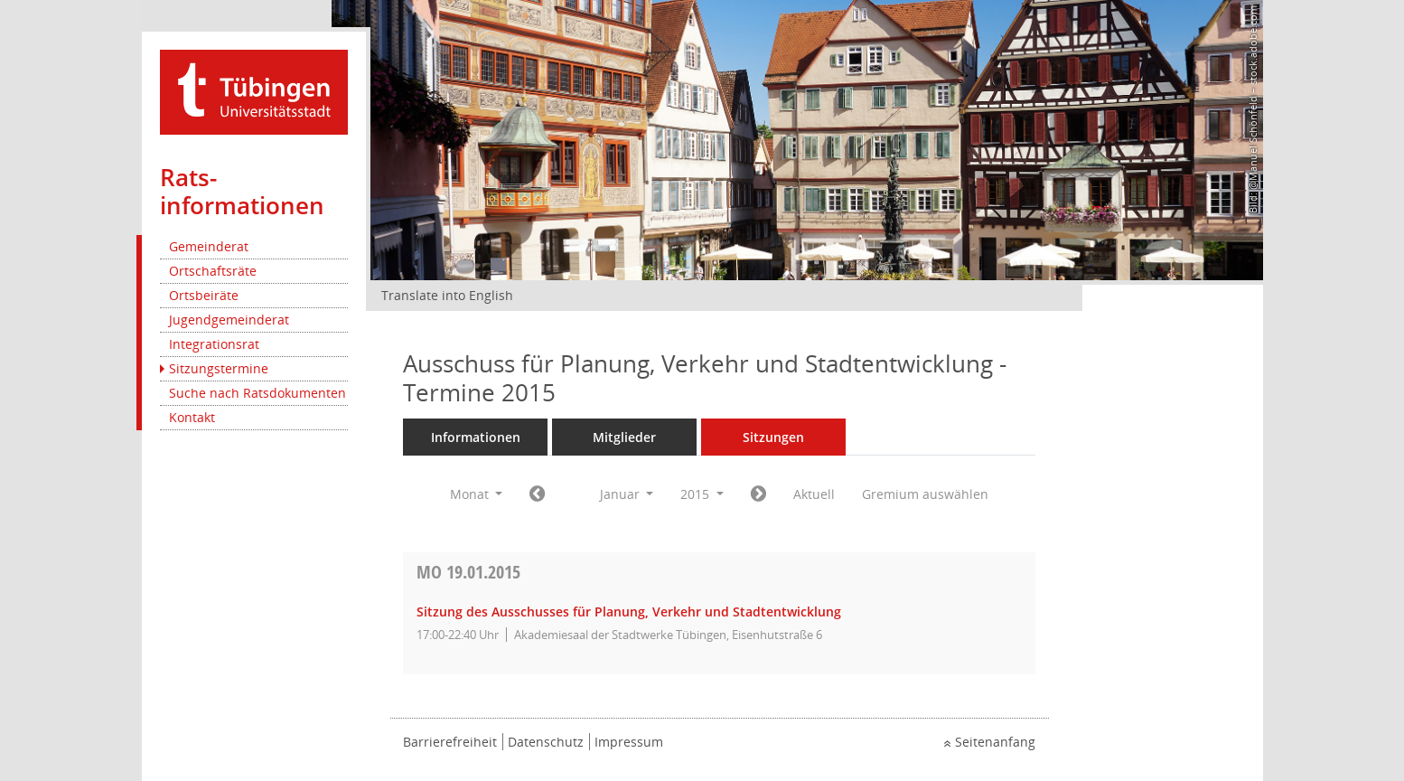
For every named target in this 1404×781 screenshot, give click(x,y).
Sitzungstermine (218, 368)
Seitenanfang (995, 741)
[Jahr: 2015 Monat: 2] (758, 494)
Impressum (628, 741)
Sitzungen (773, 437)
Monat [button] (476, 494)
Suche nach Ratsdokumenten (257, 392)
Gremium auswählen (925, 494)
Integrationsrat (214, 344)
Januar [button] (627, 494)
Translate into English (447, 295)
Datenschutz (546, 741)
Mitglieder (624, 437)
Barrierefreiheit (450, 741)
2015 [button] (702, 494)
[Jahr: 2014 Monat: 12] (537, 494)
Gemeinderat (208, 246)
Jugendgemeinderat (229, 319)
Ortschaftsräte (213, 270)
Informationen (475, 437)
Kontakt (192, 417)
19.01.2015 (468, 572)
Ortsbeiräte (204, 295)
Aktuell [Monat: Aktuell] (814, 494)
